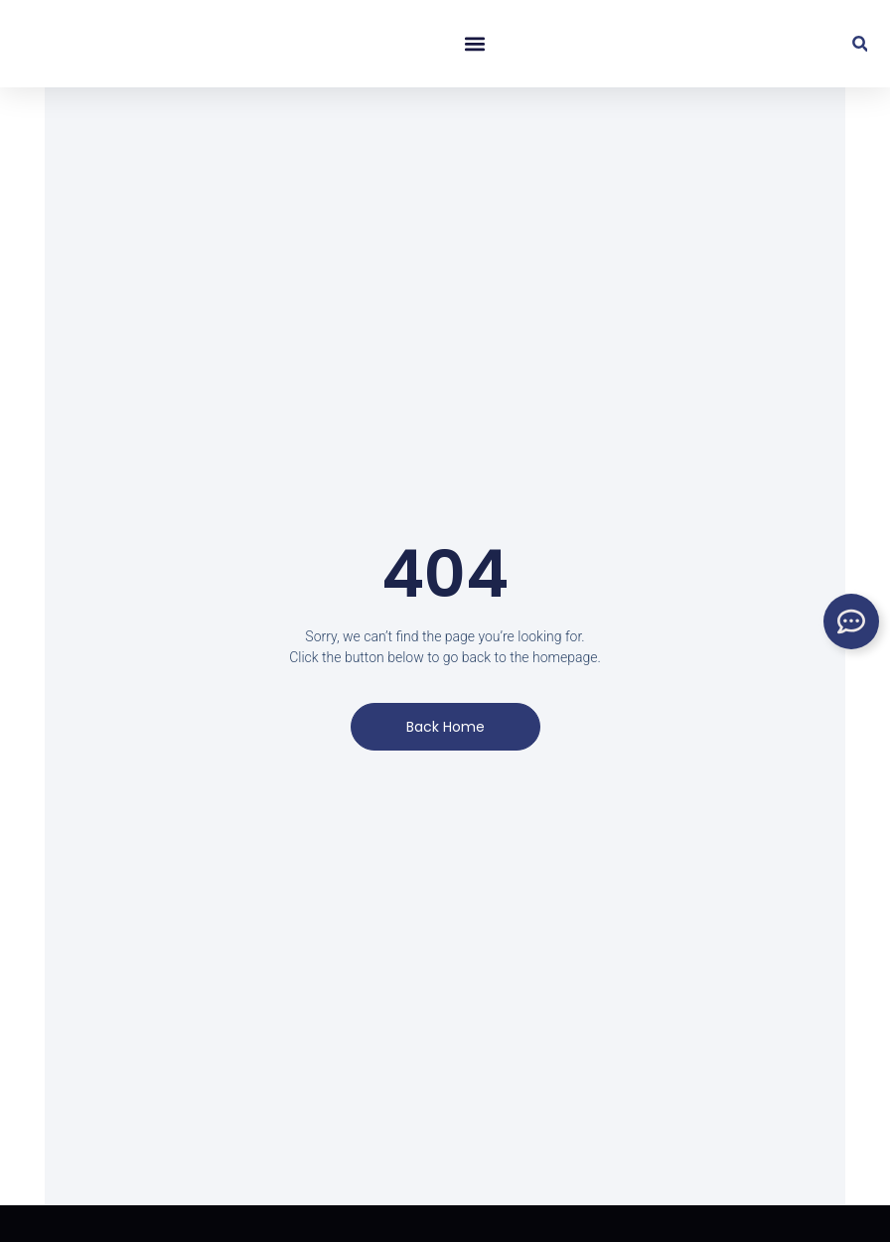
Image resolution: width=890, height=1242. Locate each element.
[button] (474, 44)
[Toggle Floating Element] (851, 621)
